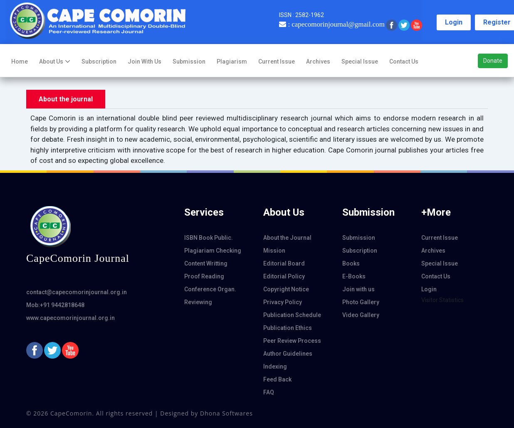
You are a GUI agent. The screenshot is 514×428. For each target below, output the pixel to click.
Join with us (144, 61)
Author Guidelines (287, 353)
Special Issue (359, 61)
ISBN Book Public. (208, 237)
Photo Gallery (360, 302)
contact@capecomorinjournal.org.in (76, 292)
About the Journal (287, 237)
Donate (492, 60)
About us (51, 61)
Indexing (275, 366)
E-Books (354, 276)
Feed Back (277, 379)
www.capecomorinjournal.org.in (70, 318)
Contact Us (403, 61)
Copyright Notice (286, 289)
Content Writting (205, 263)
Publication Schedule (292, 315)
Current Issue (276, 61)
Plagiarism (232, 61)
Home (19, 61)
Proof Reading (204, 276)
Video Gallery (360, 315)
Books (351, 263)
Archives (318, 61)
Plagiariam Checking (212, 250)
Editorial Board (284, 263)
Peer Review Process (292, 340)
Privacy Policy (282, 302)
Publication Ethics (287, 328)
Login (453, 22)
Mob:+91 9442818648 (55, 305)
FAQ (268, 392)
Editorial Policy (284, 276)
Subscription (99, 61)
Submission (189, 61)
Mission (274, 250)
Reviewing (198, 302)
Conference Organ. (210, 289)
